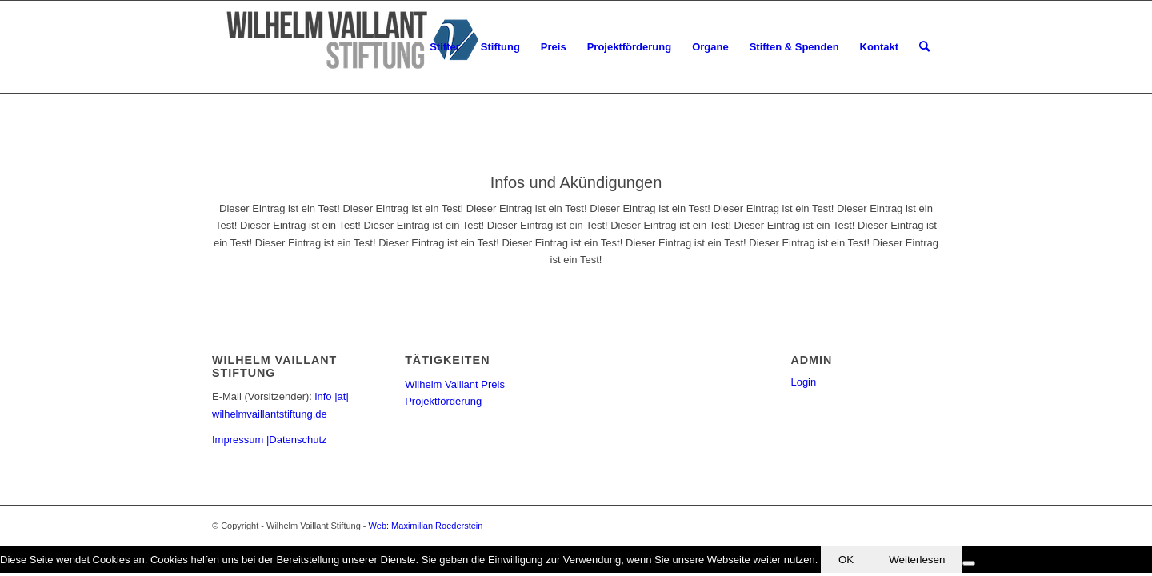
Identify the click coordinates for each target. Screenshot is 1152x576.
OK (846, 560)
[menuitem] (444, 47)
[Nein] (968, 563)
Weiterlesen (917, 560)
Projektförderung (443, 401)
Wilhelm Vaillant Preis (455, 384)
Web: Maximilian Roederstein (426, 525)
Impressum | (240, 440)
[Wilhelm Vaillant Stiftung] (348, 47)
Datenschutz (297, 440)
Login (803, 382)
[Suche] (924, 47)
